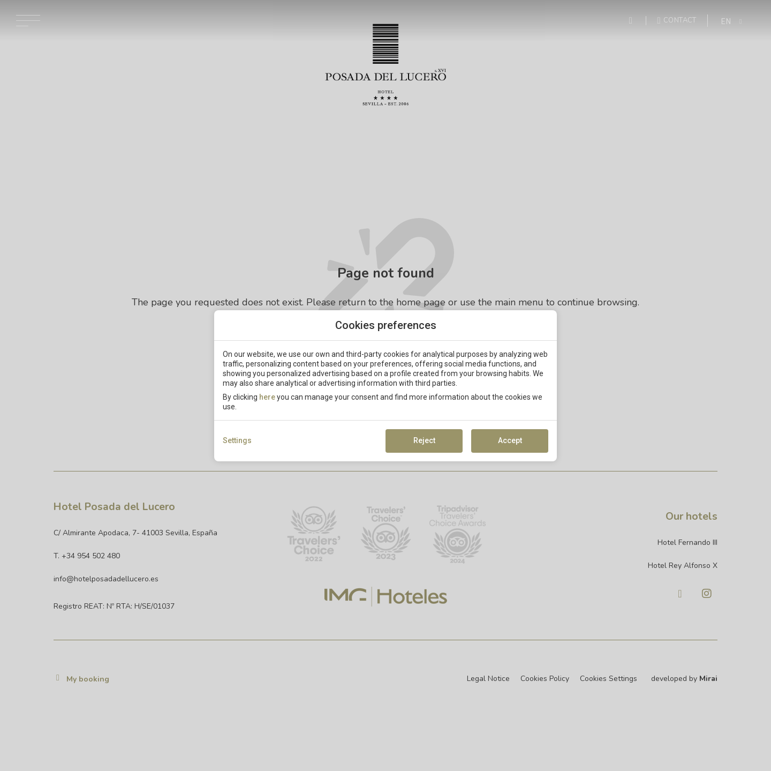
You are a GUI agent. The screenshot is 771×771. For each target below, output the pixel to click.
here (267, 397)
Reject (424, 440)
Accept (510, 440)
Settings (237, 440)
